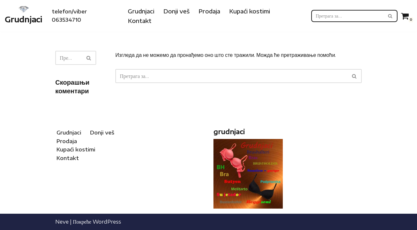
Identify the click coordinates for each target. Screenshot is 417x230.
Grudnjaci (141, 11)
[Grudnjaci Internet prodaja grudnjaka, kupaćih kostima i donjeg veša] (23, 16)
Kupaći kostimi (249, 11)
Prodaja (209, 11)
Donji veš (176, 11)
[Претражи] (347, 16)
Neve (62, 221)
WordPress (107, 221)
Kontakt (139, 20)
